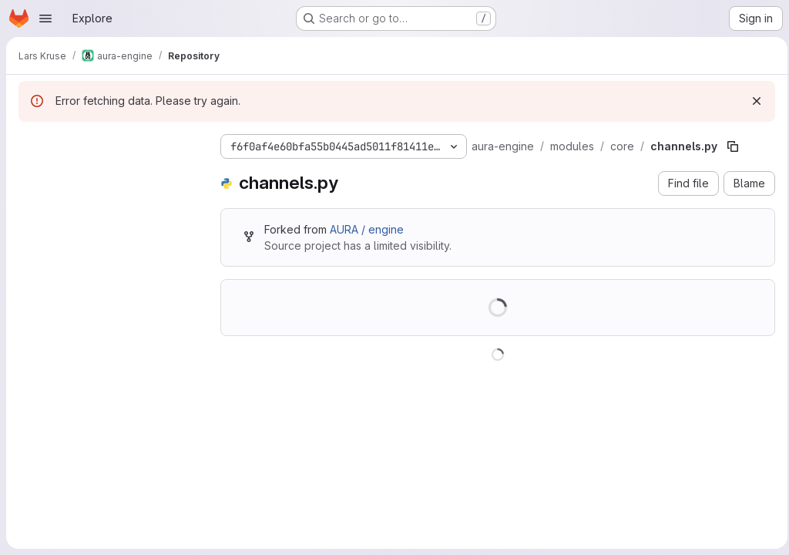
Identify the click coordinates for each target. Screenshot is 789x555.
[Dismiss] (752, 101)
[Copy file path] (732, 146)
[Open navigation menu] (45, 18)
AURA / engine (367, 229)
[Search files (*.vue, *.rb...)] (107, 174)
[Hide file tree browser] (30, 143)
